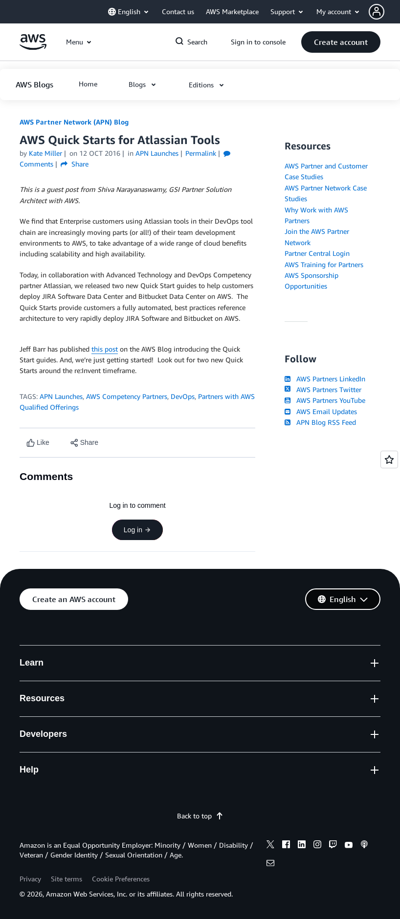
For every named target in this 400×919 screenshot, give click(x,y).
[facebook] (286, 845)
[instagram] (317, 845)
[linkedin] (302, 845)
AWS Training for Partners (324, 264)
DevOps (183, 396)
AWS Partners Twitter (323, 389)
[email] (270, 864)
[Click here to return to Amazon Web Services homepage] (33, 47)
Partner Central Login (317, 253)
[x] (270, 845)
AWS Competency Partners (126, 396)
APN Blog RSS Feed (320, 422)
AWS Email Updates (321, 411)
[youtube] (349, 845)
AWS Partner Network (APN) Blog (74, 122)
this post (104, 349)
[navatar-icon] (376, 12)
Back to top (200, 816)
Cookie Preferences (121, 879)
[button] (384, 11)
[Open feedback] (389, 459)
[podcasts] (364, 845)
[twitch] (333, 845)
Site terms (66, 879)
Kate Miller (45, 153)
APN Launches (61, 396)
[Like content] (38, 442)
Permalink (200, 153)
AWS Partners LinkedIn (325, 379)
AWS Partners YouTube (325, 400)
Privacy (30, 879)
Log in (137, 530)
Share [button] (75, 164)
